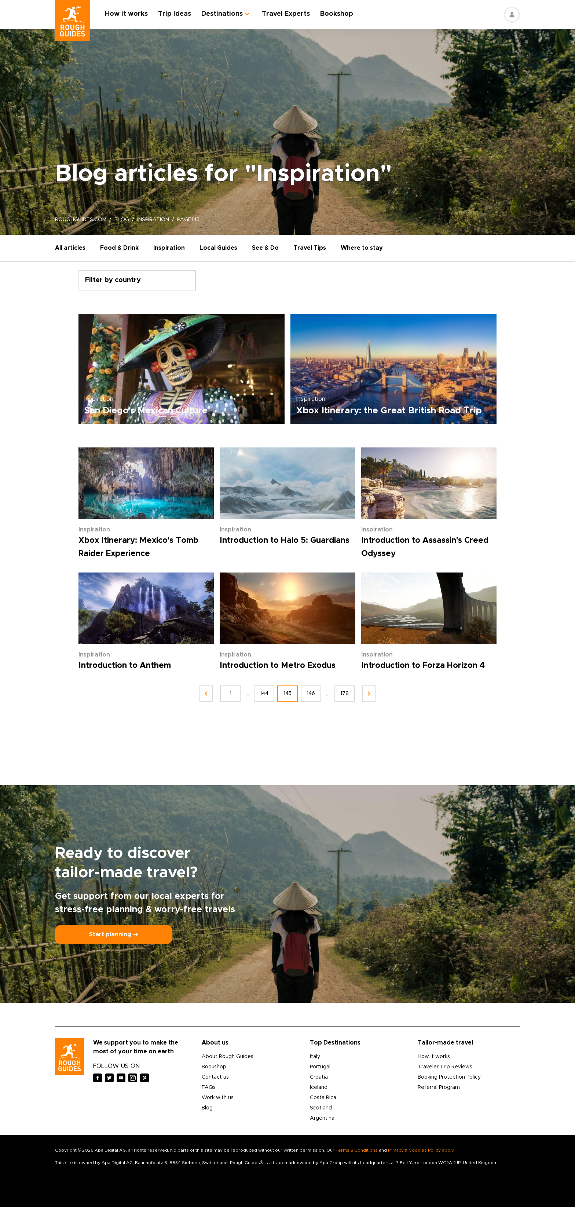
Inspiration (169, 248)
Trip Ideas (174, 14)
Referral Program (439, 1087)
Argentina (322, 1118)
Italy (315, 1056)
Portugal (320, 1066)
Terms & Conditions (357, 1150)
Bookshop (336, 14)
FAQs (209, 1087)
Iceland (318, 1087)
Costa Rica (323, 1097)
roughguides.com (80, 219)
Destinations (222, 14)
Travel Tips (309, 248)
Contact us (215, 1077)
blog (121, 219)
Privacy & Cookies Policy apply (421, 1150)
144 (264, 693)
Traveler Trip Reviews (445, 1066)
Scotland (321, 1108)
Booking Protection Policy (449, 1077)
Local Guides (218, 248)
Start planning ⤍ (113, 934)
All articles (70, 248)
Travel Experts (286, 14)
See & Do (265, 248)
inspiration (153, 219)
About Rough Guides (227, 1056)
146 (311, 693)
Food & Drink (119, 248)
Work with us (218, 1097)
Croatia (319, 1077)
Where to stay (362, 248)
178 (345, 693)
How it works (126, 14)
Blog (207, 1108)
